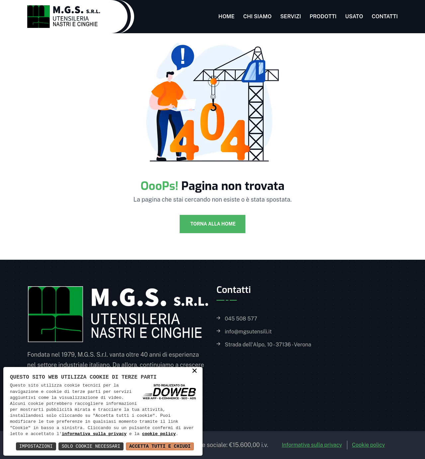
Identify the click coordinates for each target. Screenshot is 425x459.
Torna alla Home (212, 224)
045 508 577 (241, 319)
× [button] (195, 371)
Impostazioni (36, 446)
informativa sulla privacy (94, 434)
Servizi (290, 16)
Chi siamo (257, 16)
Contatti (385, 16)
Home (226, 16)
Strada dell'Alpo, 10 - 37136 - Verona (268, 345)
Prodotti (322, 16)
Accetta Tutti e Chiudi (160, 446)
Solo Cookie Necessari (91, 446)
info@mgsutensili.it (248, 332)
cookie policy (159, 434)
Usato (354, 16)
